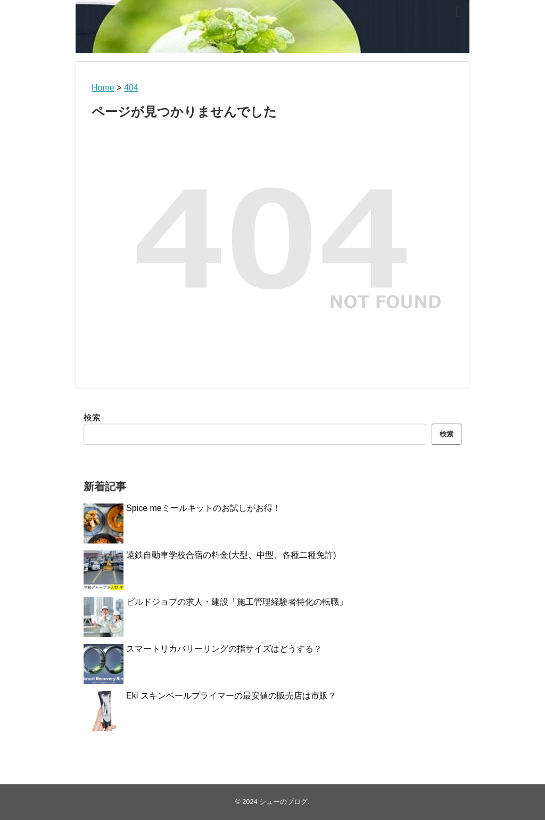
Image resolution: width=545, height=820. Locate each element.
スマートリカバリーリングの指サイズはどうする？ (224, 648)
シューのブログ (283, 802)
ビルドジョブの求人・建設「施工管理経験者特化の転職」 (237, 601)
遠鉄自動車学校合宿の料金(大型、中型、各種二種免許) (231, 554)
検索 (92, 417)
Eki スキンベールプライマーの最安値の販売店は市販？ (231, 695)
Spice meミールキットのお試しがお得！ (203, 508)
